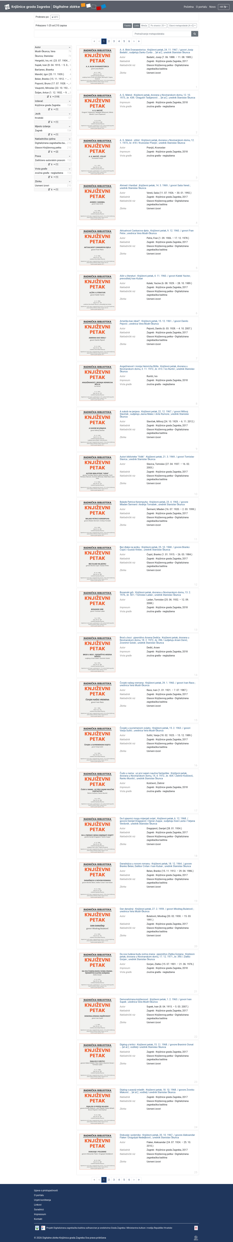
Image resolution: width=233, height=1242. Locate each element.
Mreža (144, 25)
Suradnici (39, 1209)
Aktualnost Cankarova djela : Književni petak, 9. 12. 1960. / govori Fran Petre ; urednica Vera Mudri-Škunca (157, 232)
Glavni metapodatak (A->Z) (181, 25)
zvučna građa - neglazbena (161, 106)
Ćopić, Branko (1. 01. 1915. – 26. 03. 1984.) (169, 554)
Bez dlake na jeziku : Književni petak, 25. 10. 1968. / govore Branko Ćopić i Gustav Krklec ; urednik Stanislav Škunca (155, 548)
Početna (189, 6)
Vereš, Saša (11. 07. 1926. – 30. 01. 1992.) (169, 192)
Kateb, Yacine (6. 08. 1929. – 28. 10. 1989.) (169, 283)
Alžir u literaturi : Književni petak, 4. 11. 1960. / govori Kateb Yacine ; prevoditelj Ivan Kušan (155, 277)
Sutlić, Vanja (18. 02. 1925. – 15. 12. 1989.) (169, 735)
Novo (212, 6)
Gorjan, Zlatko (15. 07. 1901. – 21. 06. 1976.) (170, 964)
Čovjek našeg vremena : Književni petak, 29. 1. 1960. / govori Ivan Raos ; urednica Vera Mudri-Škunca (157, 684)
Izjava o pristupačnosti (46, 1190)
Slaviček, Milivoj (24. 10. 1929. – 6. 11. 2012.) (170, 421)
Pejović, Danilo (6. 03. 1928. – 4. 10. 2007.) (169, 328)
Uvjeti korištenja (42, 1200)
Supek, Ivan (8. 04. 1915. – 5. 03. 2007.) (167, 1006)
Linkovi (37, 1204)
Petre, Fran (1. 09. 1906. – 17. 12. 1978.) (168, 238)
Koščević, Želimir (155, 783)
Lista (136, 25)
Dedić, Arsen (153, 647)
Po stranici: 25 (157, 25)
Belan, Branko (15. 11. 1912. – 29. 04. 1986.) (170, 871)
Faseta (127, 25)
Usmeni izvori (154, 72)
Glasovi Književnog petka (160, 65)
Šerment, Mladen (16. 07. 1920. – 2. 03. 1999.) (171, 509)
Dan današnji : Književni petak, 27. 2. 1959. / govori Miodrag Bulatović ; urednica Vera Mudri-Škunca (157, 910)
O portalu (201, 6)
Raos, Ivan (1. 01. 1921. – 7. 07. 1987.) (167, 690)
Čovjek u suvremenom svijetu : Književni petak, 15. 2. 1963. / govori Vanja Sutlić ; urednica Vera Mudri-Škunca (155, 729)
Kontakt (38, 1219)
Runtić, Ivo (152, 376)
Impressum (40, 1214)
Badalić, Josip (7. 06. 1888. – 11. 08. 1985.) (169, 57)
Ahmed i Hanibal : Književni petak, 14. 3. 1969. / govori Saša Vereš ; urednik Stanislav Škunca (155, 186)
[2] (53, 152)
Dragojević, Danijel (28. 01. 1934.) (164, 828)
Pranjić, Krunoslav (156, 147)
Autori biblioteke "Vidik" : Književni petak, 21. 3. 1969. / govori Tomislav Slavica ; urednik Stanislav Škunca (157, 458)
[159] (53, 96)
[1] (53, 109)
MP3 (55, 17)
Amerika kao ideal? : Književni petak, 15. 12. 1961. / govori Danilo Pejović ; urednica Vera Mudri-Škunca (154, 322)
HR (223, 7)
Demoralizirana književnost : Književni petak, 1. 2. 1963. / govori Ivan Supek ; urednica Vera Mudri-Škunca (156, 1000)
